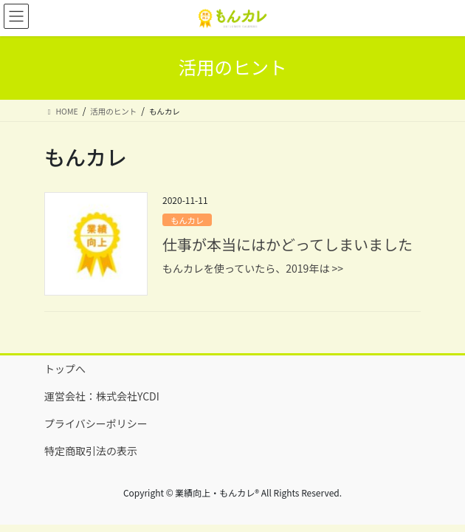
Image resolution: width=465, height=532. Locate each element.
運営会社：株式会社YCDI (101, 396)
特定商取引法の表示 (90, 450)
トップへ (65, 368)
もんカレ (187, 220)
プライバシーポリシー (96, 423)
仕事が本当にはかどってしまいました (287, 244)
